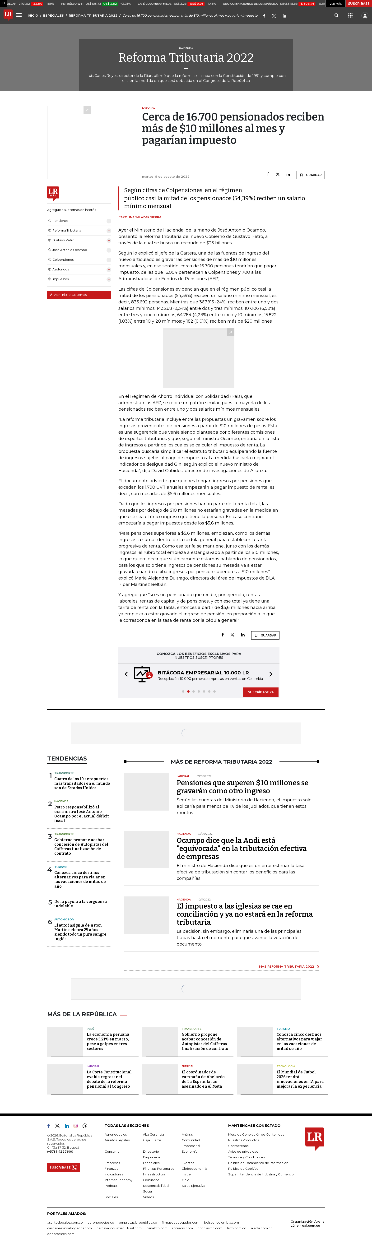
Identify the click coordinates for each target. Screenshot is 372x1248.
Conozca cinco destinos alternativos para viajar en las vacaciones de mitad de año (80, 879)
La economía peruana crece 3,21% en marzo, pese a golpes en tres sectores (108, 1041)
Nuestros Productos (243, 1140)
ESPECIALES (53, 15)
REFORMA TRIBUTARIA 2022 (93, 15)
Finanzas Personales (158, 1168)
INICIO (33, 15)
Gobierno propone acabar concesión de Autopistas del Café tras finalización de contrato (81, 847)
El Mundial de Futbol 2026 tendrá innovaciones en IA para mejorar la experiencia (300, 1079)
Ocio (185, 1180)
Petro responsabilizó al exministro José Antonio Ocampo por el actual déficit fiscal (81, 814)
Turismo (61, 867)
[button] (124, 675)
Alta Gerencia (153, 1134)
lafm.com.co (236, 1228)
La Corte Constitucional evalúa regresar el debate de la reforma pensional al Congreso (109, 1079)
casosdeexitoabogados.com (69, 1228)
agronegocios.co (101, 1222)
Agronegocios (116, 1134)
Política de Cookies (243, 1168)
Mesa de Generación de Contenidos (256, 1134)
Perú (90, 1028)
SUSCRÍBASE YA (261, 692)
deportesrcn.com (60, 1234)
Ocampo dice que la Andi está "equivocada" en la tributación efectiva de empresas (242, 848)
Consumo (112, 1151)
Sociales (111, 1197)
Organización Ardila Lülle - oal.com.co (308, 1223)
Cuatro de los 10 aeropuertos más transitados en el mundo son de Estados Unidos (82, 783)
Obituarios (151, 1180)
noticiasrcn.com (210, 1228)
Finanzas (111, 1168)
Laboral (93, 1066)
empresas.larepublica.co (138, 1222)
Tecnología (286, 1066)
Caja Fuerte (152, 1140)
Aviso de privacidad (243, 1151)
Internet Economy (118, 1180)
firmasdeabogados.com (180, 1222)
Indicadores (114, 1174)
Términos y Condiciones (246, 1157)
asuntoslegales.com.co (65, 1222)
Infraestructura (154, 1174)
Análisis (187, 1134)
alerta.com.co (262, 1228)
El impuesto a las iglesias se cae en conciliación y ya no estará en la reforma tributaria (245, 914)
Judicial (188, 1066)
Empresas (112, 1163)
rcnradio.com (182, 1228)
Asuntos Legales (117, 1140)
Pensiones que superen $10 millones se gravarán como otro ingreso (242, 787)
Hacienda (61, 801)
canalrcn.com (156, 1228)
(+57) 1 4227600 (60, 1151)
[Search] (336, 15)
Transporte (64, 773)
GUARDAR (311, 175)
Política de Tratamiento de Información (258, 1163)
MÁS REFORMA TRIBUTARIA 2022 (286, 966)
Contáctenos (238, 1146)
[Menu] (19, 15)
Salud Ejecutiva (193, 1186)
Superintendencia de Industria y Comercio (261, 1174)
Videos (148, 1197)
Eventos (188, 1163)
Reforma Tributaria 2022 (186, 58)
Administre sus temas (68, 295)
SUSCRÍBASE (359, 3)
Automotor (64, 919)
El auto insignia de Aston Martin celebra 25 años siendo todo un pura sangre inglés (80, 932)
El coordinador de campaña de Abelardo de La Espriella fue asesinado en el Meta (203, 1079)
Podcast (111, 1186)
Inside (186, 1174)
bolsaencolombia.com (221, 1222)
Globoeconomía (194, 1168)
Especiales (151, 1163)
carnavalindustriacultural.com (119, 1228)
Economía (189, 1151)
